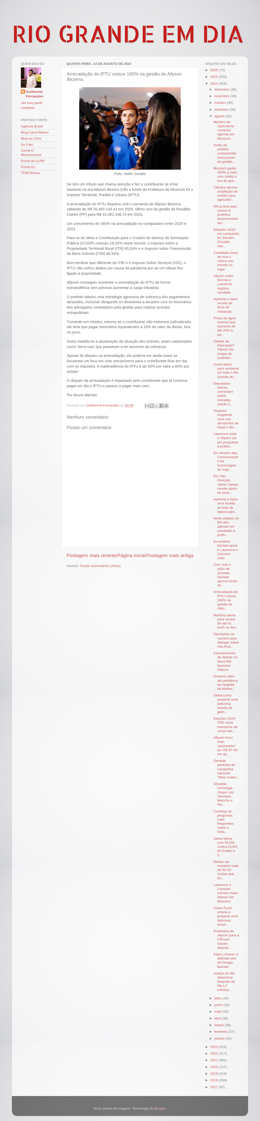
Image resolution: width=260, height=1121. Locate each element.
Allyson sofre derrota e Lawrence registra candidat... (223, 284)
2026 (214, 70)
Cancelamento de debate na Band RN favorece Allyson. (225, 661)
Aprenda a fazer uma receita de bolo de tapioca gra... (226, 505)
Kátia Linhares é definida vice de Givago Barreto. (226, 960)
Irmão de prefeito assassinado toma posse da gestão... (225, 153)
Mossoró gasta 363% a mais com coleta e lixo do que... (225, 174)
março (219, 1025)
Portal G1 (28, 167)
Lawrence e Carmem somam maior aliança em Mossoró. (226, 893)
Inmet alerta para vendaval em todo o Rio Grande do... (226, 370)
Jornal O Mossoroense (31, 152)
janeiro (219, 1038)
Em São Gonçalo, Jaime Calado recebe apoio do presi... (226, 484)
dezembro (222, 89)
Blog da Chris (31, 138)
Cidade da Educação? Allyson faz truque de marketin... (224, 349)
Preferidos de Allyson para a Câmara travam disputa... (226, 939)
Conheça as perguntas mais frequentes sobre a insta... (224, 821)
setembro (222, 109)
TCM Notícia (30, 173)
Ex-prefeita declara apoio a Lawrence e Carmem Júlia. (226, 550)
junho (219, 1005)
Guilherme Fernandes (34, 94)
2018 (214, 1080)
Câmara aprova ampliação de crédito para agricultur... (226, 193)
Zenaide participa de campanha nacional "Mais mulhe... (226, 769)
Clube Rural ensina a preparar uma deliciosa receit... (226, 916)
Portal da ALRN (32, 161)
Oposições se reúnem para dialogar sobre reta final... (226, 640)
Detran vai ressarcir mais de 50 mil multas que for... (226, 870)
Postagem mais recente (92, 555)
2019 (214, 1073)
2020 (214, 1067)
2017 (214, 1087)
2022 (214, 1053)
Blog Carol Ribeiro (35, 132)
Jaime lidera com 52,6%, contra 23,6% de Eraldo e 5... (226, 847)
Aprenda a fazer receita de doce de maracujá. (226, 305)
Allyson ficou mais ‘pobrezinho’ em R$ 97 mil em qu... (226, 746)
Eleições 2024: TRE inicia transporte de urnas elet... (226, 725)
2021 (214, 1060)
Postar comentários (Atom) (100, 566)
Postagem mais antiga (169, 555)
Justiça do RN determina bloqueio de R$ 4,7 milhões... (224, 981)
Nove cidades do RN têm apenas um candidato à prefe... (226, 526)
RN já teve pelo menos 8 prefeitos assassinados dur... (226, 215)
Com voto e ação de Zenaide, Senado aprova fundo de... (225, 575)
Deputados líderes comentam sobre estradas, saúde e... (223, 394)
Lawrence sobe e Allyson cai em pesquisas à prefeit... (226, 440)
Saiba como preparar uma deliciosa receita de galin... (226, 703)
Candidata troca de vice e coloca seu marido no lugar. (226, 261)
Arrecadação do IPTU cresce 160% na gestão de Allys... (226, 600)
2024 (214, 83)
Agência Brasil (32, 126)
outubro (220, 103)
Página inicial (131, 555)
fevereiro (221, 1031)
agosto (219, 116)
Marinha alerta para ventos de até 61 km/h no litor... (226, 621)
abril (218, 1018)
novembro (222, 96)
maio (218, 1011)
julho (218, 998)
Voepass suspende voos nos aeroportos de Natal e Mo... (226, 419)
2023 (214, 1047)
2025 (214, 77)
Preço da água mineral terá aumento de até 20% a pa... (225, 326)
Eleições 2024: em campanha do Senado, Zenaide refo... (226, 238)
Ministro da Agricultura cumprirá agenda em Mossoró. (224, 130)
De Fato (27, 145)
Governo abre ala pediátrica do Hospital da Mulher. (226, 682)
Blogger (160, 1108)
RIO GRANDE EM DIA (128, 33)
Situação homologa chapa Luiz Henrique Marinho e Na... (224, 794)
